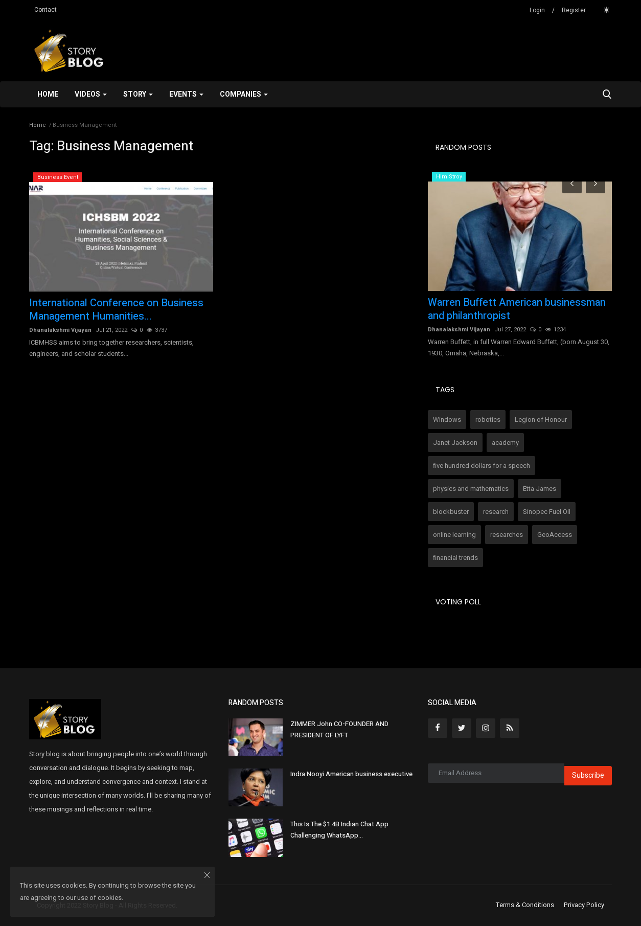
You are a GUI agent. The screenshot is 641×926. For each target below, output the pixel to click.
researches (506, 534)
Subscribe (588, 775)
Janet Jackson (455, 442)
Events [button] (186, 94)
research (496, 511)
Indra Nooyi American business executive (351, 774)
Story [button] (138, 94)
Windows (447, 419)
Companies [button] (244, 94)
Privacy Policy (584, 905)
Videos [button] (91, 94)
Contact (45, 9)
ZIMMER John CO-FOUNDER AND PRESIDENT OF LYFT (339, 729)
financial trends (455, 557)
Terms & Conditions (525, 905)
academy (505, 442)
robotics (487, 419)
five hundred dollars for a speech (481, 465)
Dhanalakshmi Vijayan (60, 330)
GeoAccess (554, 534)
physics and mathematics (471, 488)
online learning (454, 534)
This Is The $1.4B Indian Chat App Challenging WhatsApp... (339, 829)
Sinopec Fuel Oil (546, 511)
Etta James (539, 488)
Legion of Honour (541, 419)
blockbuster (451, 511)
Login (537, 10)
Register (574, 10)
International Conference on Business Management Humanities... (116, 310)
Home (47, 94)
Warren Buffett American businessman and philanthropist (517, 309)
